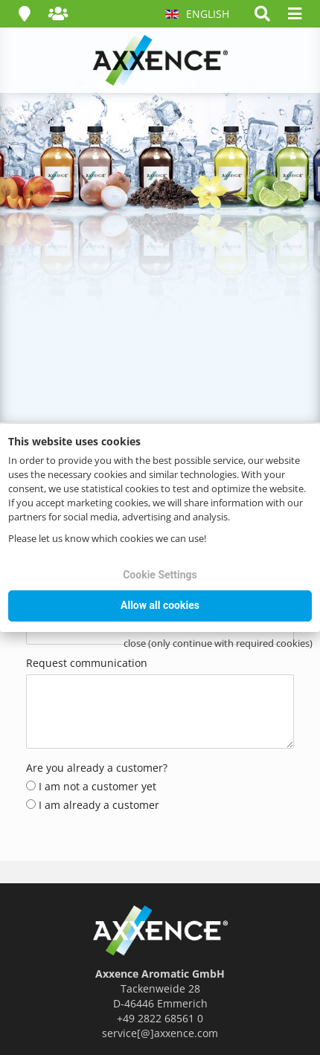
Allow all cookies (160, 605)
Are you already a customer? (96, 768)
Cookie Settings (160, 575)
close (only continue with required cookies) (218, 643)
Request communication (86, 663)
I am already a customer (92, 805)
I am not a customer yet (91, 786)
